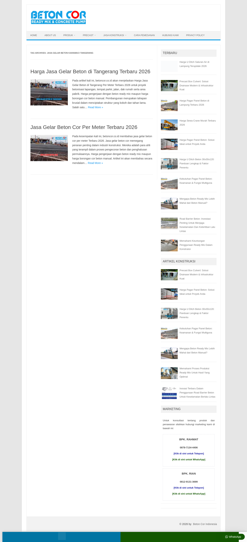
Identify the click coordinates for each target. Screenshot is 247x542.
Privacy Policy (195, 35)
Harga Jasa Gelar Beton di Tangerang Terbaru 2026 (90, 71)
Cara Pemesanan (144, 35)
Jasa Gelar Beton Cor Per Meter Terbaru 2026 (83, 127)
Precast (88, 35)
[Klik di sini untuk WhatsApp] (188, 459)
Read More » (95, 107)
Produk (68, 35)
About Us (50, 35)
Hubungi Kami (170, 35)
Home (33, 35)
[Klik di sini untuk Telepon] (189, 453)
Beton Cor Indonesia (205, 524)
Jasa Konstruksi (113, 35)
